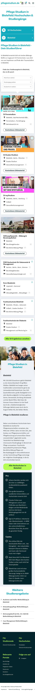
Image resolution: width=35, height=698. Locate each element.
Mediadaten (22, 645)
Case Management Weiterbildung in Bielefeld (15, 622)
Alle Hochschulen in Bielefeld (17, 466)
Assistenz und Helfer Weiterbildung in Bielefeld (16, 601)
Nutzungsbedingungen (27, 689)
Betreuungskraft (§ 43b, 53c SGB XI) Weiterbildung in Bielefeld (15, 615)
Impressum (4, 689)
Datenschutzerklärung (14, 689)
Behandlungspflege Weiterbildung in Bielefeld (15, 608)
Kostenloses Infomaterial (15, 130)
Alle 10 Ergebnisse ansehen (18, 338)
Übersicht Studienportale (9, 645)
